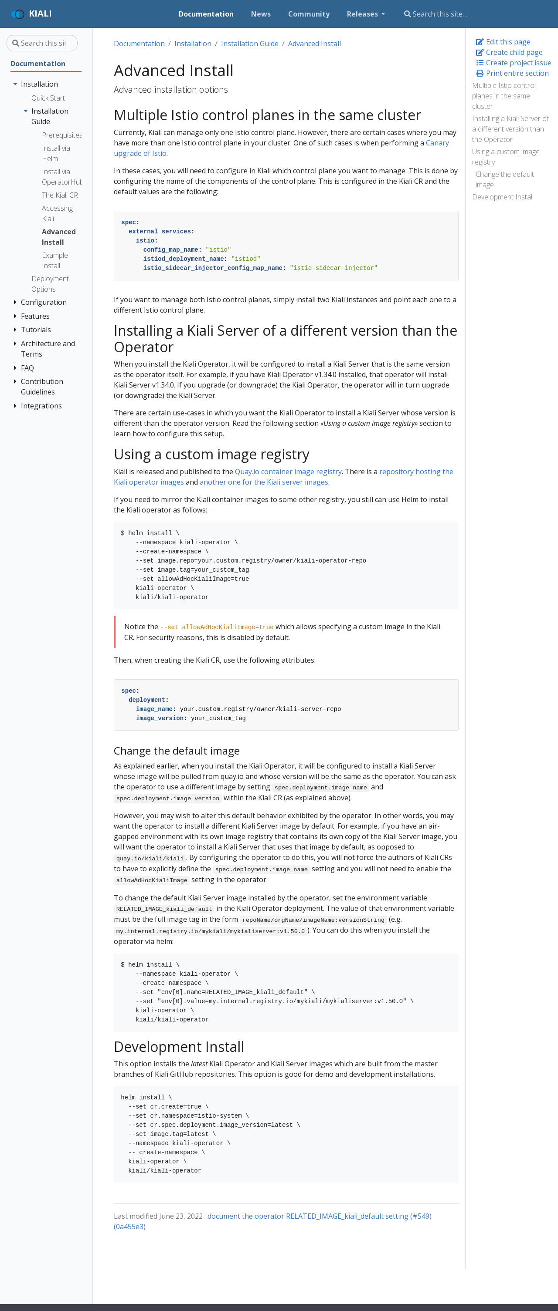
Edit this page (503, 42)
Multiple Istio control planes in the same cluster (504, 96)
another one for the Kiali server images (264, 482)
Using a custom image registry (506, 157)
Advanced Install (314, 43)
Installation (192, 43)
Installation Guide (250, 43)
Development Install (503, 197)
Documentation (139, 43)
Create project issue (513, 62)
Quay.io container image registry (288, 471)
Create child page (509, 52)
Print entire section (512, 73)
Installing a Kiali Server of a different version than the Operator (510, 129)
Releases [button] (363, 14)
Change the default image (505, 179)
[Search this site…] (467, 14)
